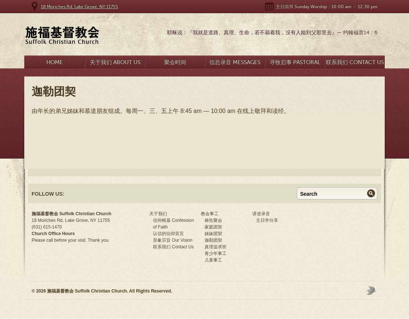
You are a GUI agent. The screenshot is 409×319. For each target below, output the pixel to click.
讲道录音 (261, 213)
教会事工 (209, 213)
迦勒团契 (213, 240)
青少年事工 (215, 253)
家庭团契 (213, 227)
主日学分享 (267, 220)
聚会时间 (175, 62)
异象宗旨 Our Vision (172, 240)
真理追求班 (215, 246)
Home (54, 62)
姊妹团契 (213, 233)
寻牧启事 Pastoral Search (295, 64)
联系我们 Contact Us (355, 62)
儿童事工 (213, 260)
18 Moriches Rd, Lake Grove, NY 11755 (79, 6)
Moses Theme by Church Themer (371, 290)
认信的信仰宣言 (168, 233)
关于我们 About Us (115, 62)
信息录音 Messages (234, 62)
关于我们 (158, 213)
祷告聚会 (213, 220)
